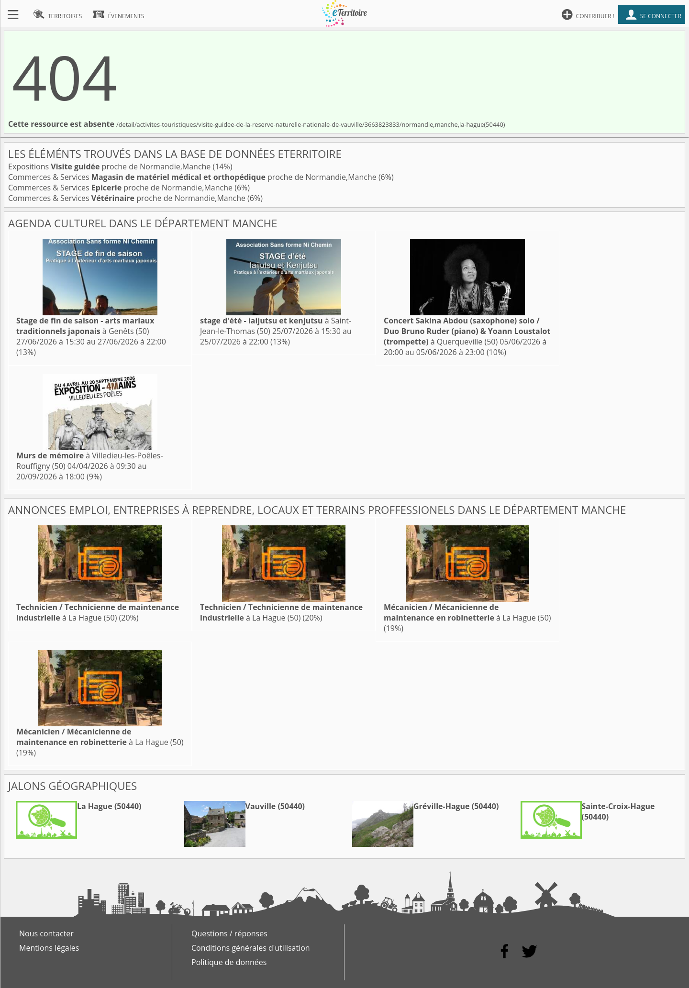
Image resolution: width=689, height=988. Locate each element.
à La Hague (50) (97, 612)
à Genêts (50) (85, 325)
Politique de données (229, 962)
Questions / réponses (229, 933)
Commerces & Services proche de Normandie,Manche (193, 177)
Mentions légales (49, 948)
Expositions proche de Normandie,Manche (110, 166)
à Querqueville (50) (467, 331)
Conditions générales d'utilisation (250, 948)
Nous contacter (46, 933)
